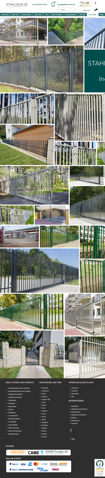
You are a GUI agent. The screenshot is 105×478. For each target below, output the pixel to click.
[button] (96, 10)
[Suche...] (66, 9)
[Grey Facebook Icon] (95, 3)
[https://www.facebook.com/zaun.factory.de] (71, 430)
